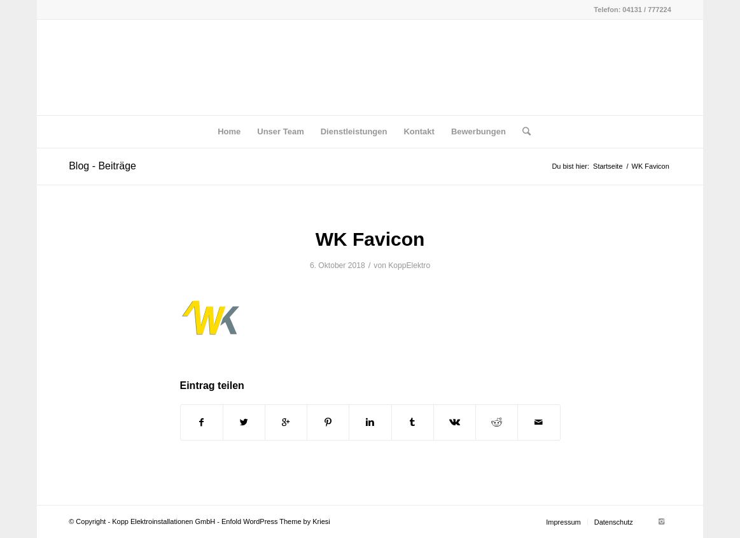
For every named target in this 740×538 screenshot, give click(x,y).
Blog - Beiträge (102, 165)
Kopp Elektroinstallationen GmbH (163, 521)
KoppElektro (409, 265)
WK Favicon (370, 239)
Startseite (607, 166)
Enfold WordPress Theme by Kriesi (275, 521)
